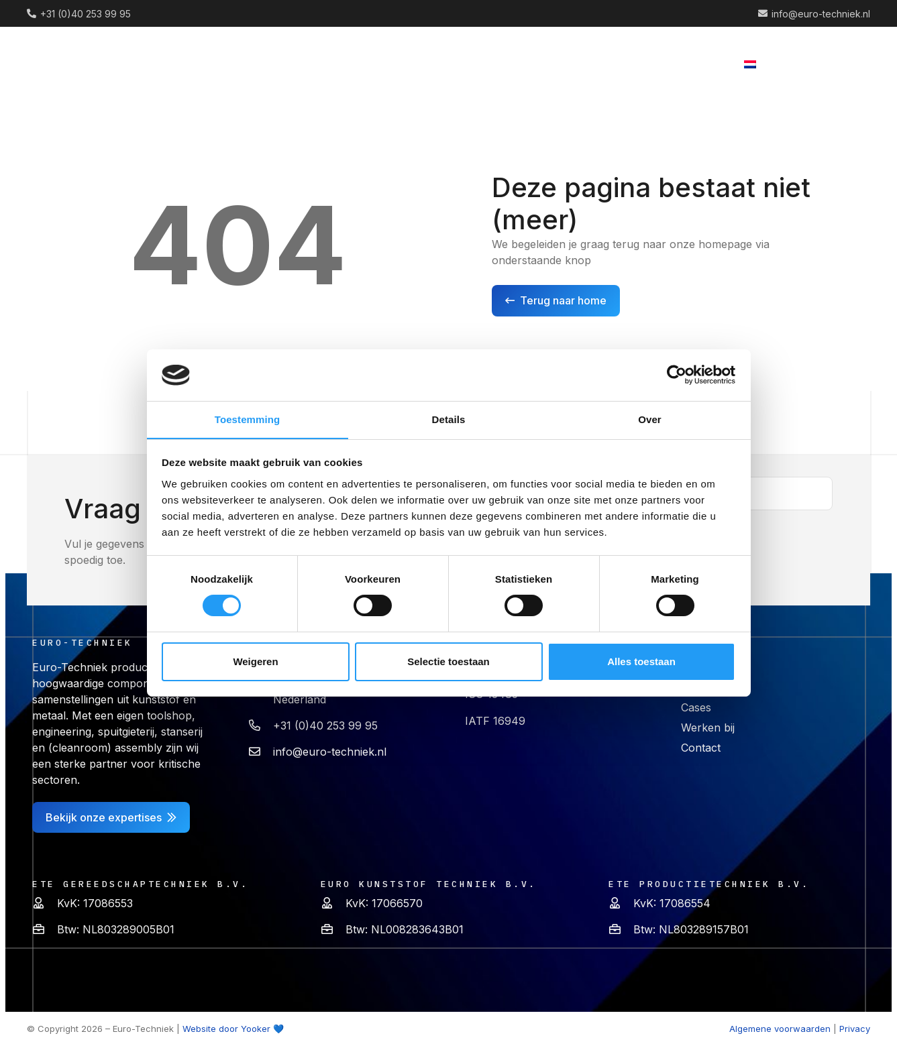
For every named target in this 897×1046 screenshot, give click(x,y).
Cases (696, 707)
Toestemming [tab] (247, 418)
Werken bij (708, 727)
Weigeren (255, 661)
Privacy (854, 1028)
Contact (701, 747)
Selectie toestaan (448, 661)
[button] (449, 64)
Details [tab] (449, 418)
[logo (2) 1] (85, 63)
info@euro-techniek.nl (329, 751)
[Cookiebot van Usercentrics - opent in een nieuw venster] (676, 375)
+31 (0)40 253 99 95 (325, 725)
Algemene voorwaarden (780, 1028)
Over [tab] (650, 418)
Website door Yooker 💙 (233, 1028)
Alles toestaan (641, 661)
